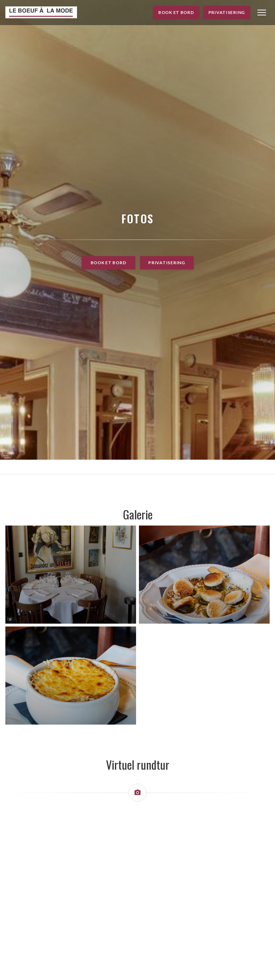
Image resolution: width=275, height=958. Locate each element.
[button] (262, 12)
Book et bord (176, 12)
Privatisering (226, 12)
